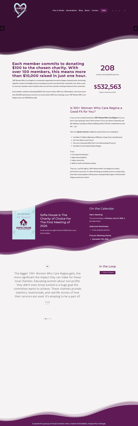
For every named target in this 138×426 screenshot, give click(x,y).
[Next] (135, 28)
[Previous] (2, 28)
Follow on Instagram (108, 272)
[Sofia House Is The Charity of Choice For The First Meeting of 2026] (23, 222)
